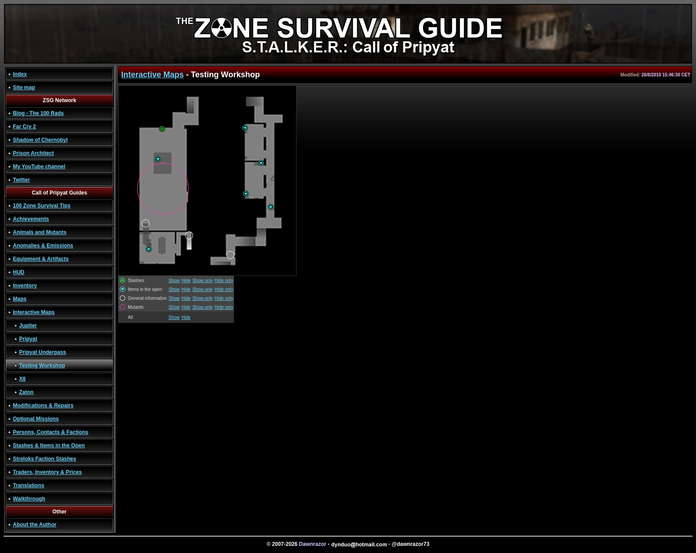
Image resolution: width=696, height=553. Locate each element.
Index (20, 74)
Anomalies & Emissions (43, 246)
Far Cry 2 (24, 126)
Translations (28, 485)
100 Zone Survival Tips (42, 206)
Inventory (25, 285)
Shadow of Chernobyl (40, 140)
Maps (20, 299)
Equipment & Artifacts (41, 259)
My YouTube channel (39, 166)
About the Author (34, 524)
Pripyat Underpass (42, 352)
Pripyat (28, 339)
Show (174, 280)
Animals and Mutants (40, 232)
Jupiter (28, 325)
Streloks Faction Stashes (44, 459)
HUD (18, 272)
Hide (186, 280)
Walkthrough (29, 499)
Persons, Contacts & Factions (50, 432)
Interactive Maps (34, 312)
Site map (24, 87)
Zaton (26, 392)
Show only (202, 280)
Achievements (31, 219)
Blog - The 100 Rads (38, 113)
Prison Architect (33, 153)
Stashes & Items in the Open (49, 445)
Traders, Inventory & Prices (47, 472)
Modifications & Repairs (43, 405)
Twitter (21, 180)
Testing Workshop (42, 365)
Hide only (224, 280)
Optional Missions (36, 419)
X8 (22, 379)
